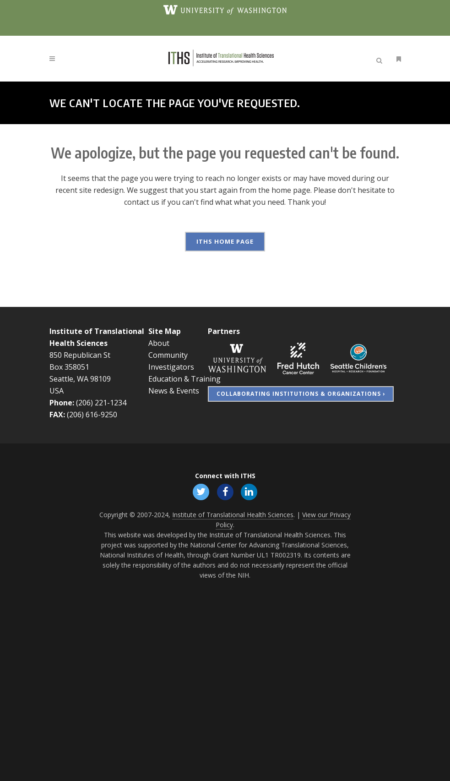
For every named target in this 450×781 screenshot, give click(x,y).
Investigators (171, 366)
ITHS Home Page (225, 241)
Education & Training (184, 378)
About (158, 343)
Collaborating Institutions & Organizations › (301, 393)
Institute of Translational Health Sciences (232, 513)
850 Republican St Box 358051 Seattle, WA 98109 (80, 366)
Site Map (164, 331)
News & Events (173, 390)
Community (168, 355)
